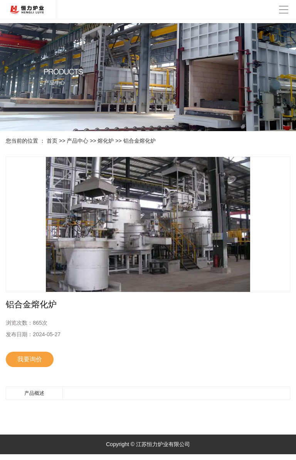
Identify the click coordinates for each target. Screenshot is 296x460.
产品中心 (77, 141)
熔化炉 (106, 141)
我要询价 (29, 359)
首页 (52, 141)
